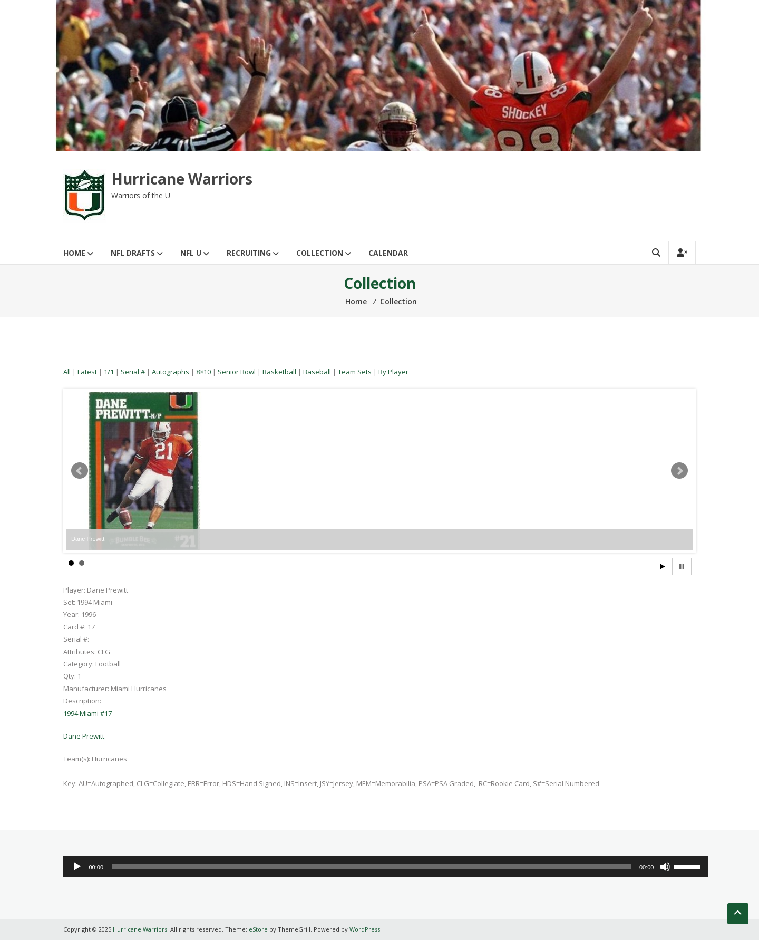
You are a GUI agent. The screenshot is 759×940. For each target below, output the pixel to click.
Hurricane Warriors (181, 179)
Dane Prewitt (83, 736)
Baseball (317, 371)
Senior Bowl (237, 371)
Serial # (133, 371)
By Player (393, 371)
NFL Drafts (133, 253)
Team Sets (355, 371)
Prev (79, 470)
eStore (258, 929)
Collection (319, 253)
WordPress (364, 929)
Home (74, 253)
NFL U (190, 253)
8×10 (203, 371)
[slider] (371, 866)
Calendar (388, 253)
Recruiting (249, 253)
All (67, 371)
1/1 (109, 371)
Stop (681, 566)
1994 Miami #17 (87, 713)
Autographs (170, 371)
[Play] (77, 866)
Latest (87, 371)
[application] (385, 866)
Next (679, 470)
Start (662, 566)
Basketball (279, 371)
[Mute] (665, 866)
